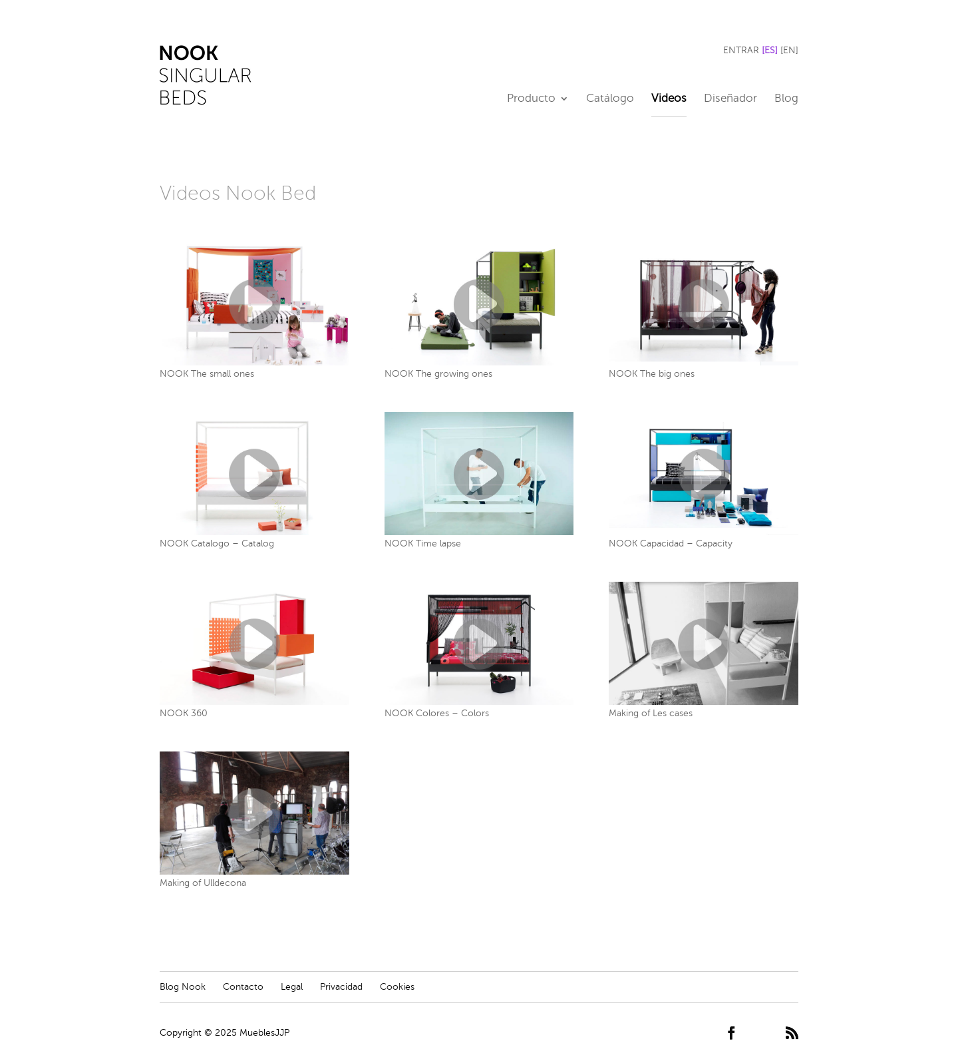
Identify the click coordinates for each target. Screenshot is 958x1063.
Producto (531, 99)
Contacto (243, 987)
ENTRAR (741, 50)
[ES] (770, 50)
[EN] (789, 50)
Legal (292, 987)
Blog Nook (183, 987)
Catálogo (610, 99)
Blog (786, 99)
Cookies (397, 987)
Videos (669, 99)
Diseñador (730, 99)
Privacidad (341, 987)
